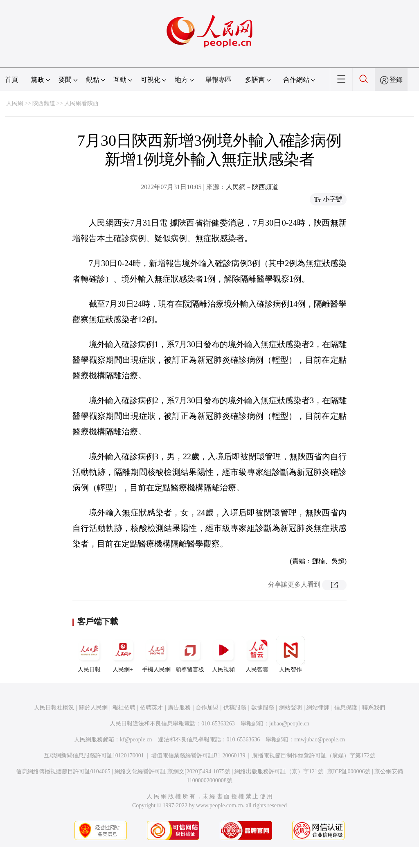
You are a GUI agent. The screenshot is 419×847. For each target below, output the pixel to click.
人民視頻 (223, 654)
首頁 (11, 79)
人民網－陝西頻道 (252, 186)
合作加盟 (207, 708)
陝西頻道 (43, 103)
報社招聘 (124, 708)
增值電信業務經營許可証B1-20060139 (198, 755)
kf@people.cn (136, 739)
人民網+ (122, 654)
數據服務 (262, 708)
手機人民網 (156, 654)
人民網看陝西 (81, 103)
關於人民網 (93, 708)
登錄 (396, 79)
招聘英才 (151, 708)
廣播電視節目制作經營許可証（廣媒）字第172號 (313, 755)
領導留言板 (190, 654)
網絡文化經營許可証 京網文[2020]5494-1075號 (173, 771)
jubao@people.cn (289, 724)
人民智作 (290, 654)
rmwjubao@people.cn (319, 739)
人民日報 (89, 654)
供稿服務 (234, 708)
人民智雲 (257, 654)
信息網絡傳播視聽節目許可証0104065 (63, 771)
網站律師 (317, 708)
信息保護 (345, 708)
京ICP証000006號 (349, 771)
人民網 (14, 103)
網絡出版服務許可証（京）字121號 (278, 771)
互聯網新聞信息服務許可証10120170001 (94, 755)
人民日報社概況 (54, 708)
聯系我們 (373, 708)
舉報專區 (218, 79)
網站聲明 (290, 708)
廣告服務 (179, 708)
